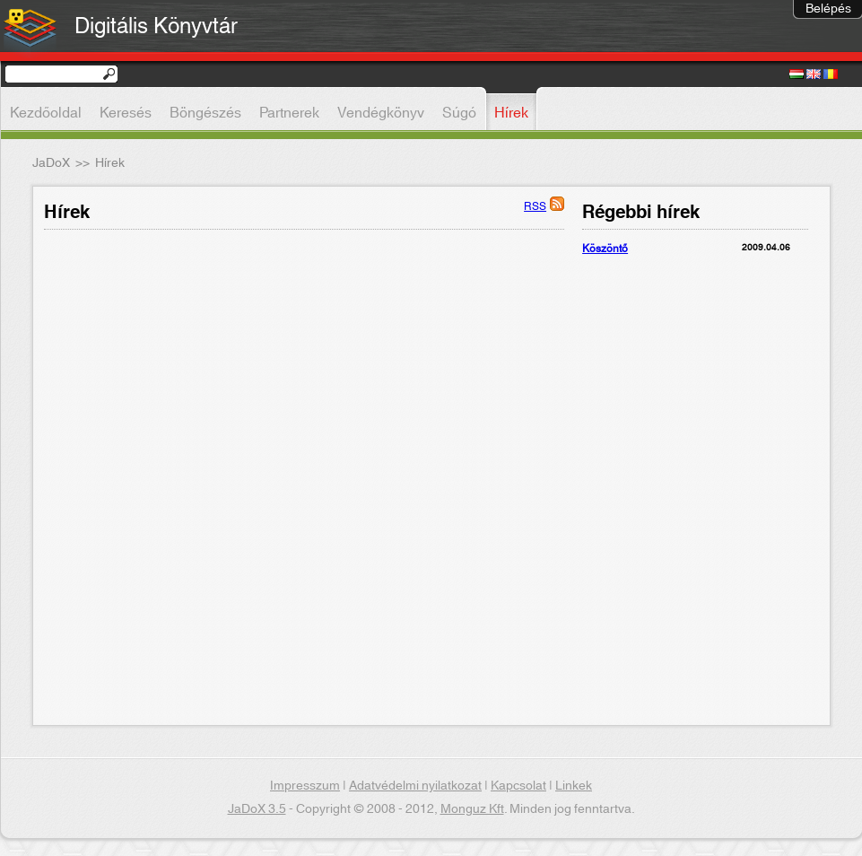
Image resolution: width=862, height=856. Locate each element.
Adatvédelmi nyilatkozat (415, 786)
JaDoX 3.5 (257, 809)
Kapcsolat (518, 786)
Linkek (573, 786)
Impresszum (305, 786)
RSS (535, 206)
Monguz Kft (472, 809)
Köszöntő (605, 248)
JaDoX (51, 163)
